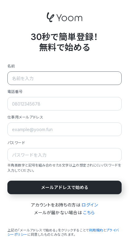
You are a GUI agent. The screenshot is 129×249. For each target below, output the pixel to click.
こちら (89, 212)
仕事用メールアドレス (25, 117)
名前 (11, 66)
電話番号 (15, 91)
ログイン (90, 204)
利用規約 (96, 230)
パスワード (16, 142)
